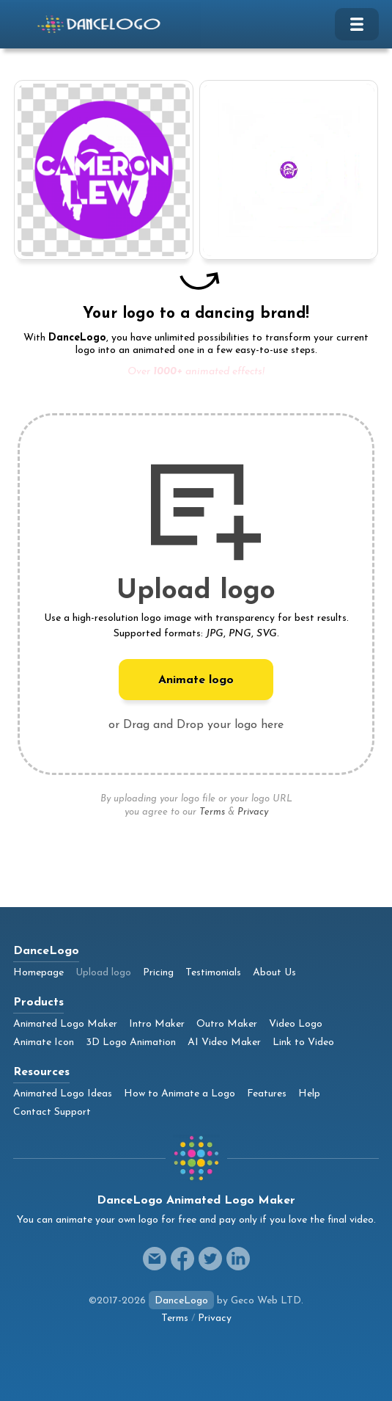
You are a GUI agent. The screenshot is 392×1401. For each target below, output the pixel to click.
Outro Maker (226, 1024)
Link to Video (303, 1042)
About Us (274, 972)
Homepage (38, 972)
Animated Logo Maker (65, 1024)
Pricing (158, 972)
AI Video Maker (224, 1042)
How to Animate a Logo (179, 1093)
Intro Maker (157, 1024)
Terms (212, 812)
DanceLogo (181, 1300)
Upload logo (103, 972)
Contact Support (52, 1112)
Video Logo (295, 1024)
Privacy (252, 812)
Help (309, 1093)
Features (266, 1093)
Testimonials (213, 972)
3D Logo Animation (131, 1042)
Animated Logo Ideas (62, 1093)
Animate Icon (43, 1042)
